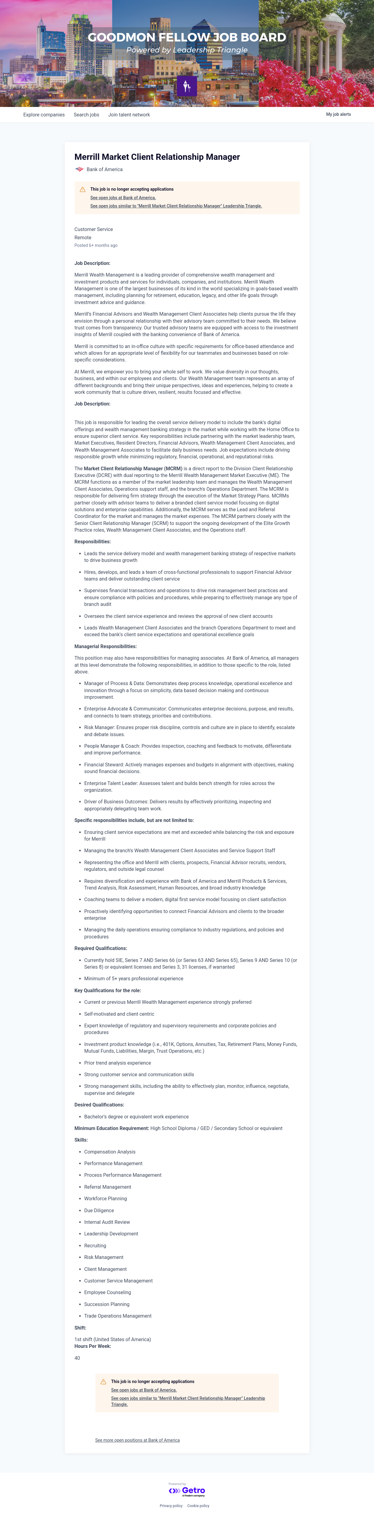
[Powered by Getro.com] (187, 1490)
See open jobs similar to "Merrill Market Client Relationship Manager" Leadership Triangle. (176, 206)
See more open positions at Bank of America (137, 1440)
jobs (87, 115)
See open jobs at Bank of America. (123, 197)
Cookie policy (198, 1506)
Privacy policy (171, 1506)
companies (44, 115)
